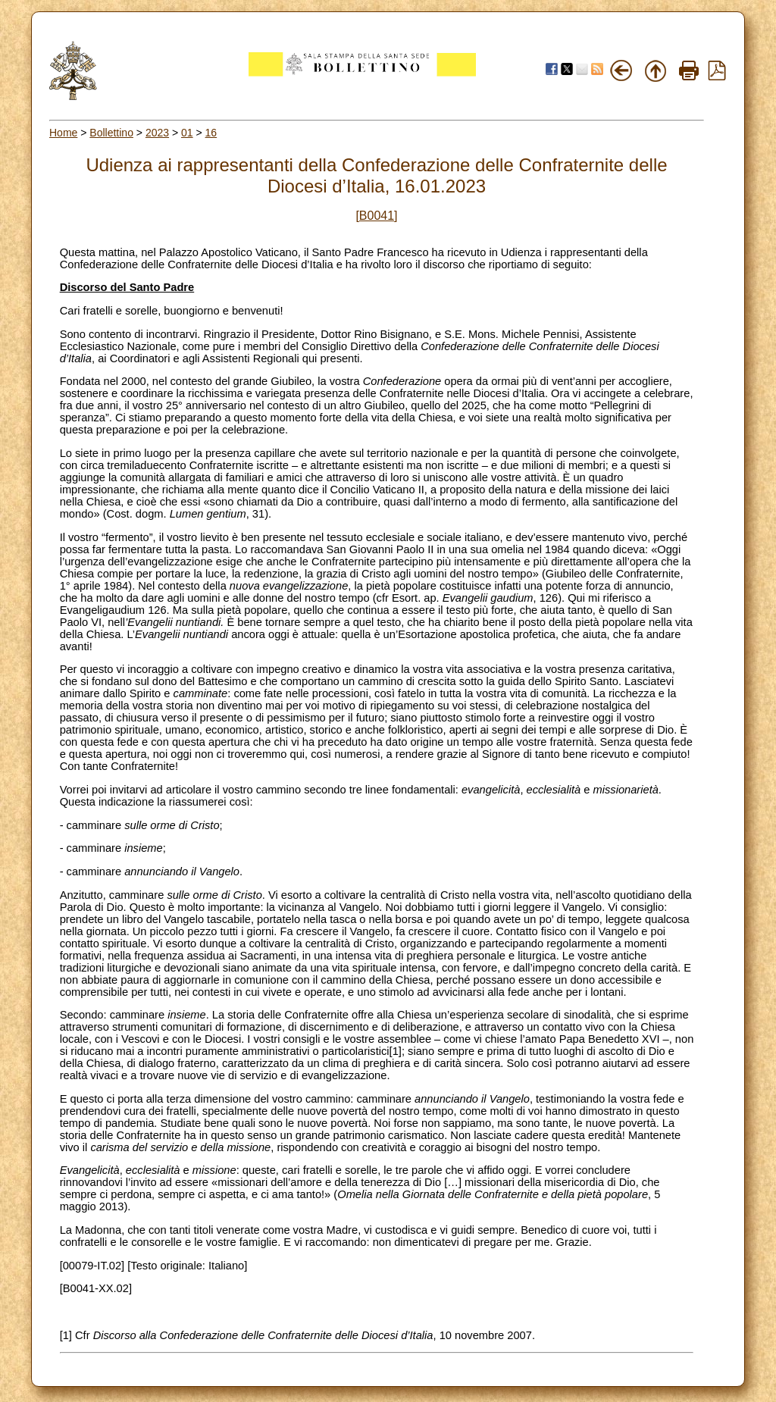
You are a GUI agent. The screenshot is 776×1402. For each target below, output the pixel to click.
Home (63, 133)
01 (187, 133)
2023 (157, 133)
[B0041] (376, 215)
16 (211, 133)
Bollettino (111, 133)
